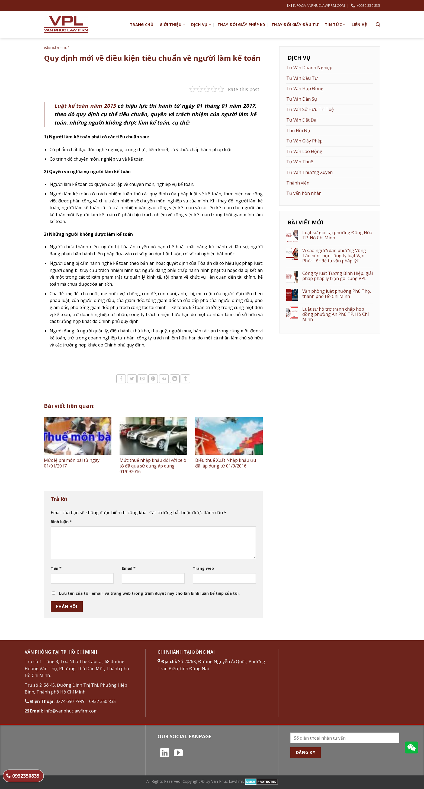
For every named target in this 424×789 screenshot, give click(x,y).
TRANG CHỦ (142, 24)
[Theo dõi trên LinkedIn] (164, 753)
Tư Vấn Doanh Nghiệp (309, 68)
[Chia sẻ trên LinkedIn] (174, 378)
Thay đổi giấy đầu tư (295, 24)
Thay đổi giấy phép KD (241, 24)
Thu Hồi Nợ (298, 130)
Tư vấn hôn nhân (304, 193)
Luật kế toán (85, 105)
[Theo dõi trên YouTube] (178, 753)
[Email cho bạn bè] (142, 378)
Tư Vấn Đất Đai (301, 120)
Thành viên (297, 183)
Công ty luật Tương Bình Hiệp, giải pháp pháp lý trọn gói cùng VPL (337, 276)
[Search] (378, 24)
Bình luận (61, 521)
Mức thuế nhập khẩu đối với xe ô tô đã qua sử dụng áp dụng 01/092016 (153, 466)
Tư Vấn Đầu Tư (302, 78)
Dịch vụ (201, 24)
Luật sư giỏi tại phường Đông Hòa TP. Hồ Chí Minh (337, 235)
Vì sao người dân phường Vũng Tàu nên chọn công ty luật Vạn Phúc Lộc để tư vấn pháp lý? (334, 256)
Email (129, 568)
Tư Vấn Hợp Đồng (304, 88)
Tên (56, 568)
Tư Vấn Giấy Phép (304, 141)
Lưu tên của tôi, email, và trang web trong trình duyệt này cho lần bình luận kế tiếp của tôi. (149, 593)
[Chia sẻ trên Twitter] (132, 378)
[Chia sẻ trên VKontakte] (164, 378)
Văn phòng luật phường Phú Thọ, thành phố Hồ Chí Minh (336, 294)
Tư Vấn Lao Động (304, 151)
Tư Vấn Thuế (299, 162)
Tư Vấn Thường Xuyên (309, 172)
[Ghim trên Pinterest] (153, 378)
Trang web (203, 568)
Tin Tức (335, 24)
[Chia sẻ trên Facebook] (121, 378)
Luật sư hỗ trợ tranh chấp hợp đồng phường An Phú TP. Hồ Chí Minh (335, 314)
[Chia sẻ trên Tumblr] (185, 378)
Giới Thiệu (172, 24)
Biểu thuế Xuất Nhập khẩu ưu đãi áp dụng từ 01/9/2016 (225, 463)
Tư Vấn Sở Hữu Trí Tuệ (310, 109)
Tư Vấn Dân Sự (301, 99)
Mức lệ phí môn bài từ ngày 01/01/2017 (71, 463)
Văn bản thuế (56, 48)
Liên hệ (359, 24)
